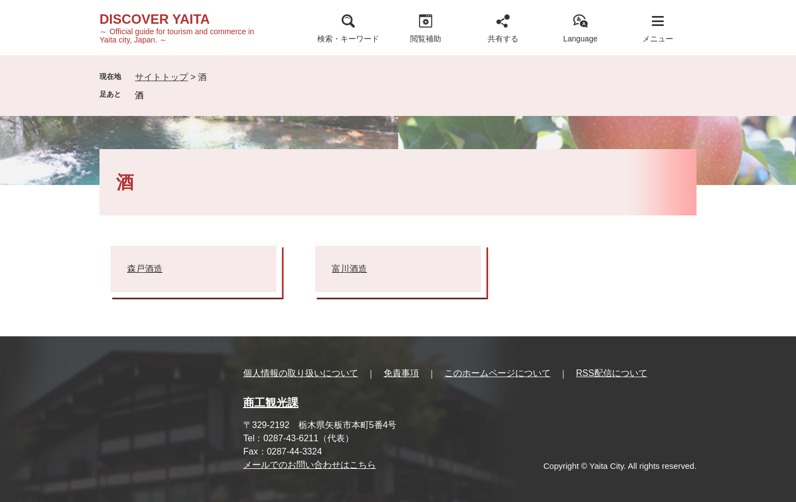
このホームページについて (497, 373)
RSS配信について (611, 373)
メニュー (657, 38)
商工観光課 (270, 403)
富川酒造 (349, 268)
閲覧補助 (425, 38)
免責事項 (401, 373)
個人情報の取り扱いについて (300, 373)
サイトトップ (161, 77)
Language (580, 38)
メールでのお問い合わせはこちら (309, 464)
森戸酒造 (145, 268)
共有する (503, 38)
